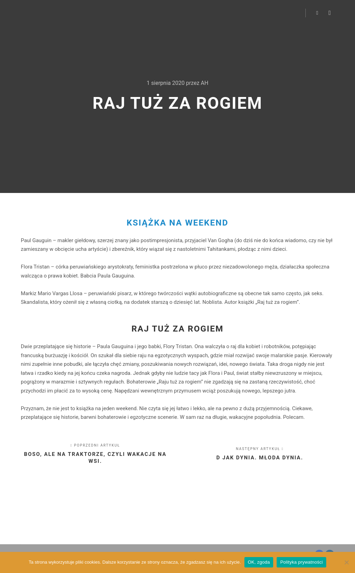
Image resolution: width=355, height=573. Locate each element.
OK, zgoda (259, 562)
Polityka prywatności (301, 562)
